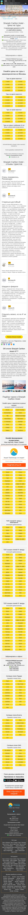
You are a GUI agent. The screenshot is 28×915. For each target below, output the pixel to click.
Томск (20, 427)
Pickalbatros (20, 728)
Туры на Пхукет (22, 863)
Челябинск (20, 430)
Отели (9, 1)
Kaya (20, 689)
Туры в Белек (13, 858)
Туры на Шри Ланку (14, 844)
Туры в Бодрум (13, 860)
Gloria (20, 692)
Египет (20, 481)
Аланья (20, 472)
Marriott (7, 762)
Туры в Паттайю (6, 865)
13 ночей (7, 90)
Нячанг (20, 504)
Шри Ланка (7, 510)
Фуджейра (20, 492)
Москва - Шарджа (21, 886)
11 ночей (7, 87)
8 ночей (20, 81)
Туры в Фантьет (22, 865)
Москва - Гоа (15, 887)
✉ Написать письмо (14, 820)
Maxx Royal (20, 684)
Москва (7, 409)
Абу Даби (20, 486)
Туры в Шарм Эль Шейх (9, 862)
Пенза (7, 424)
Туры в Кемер (5, 860)
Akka (7, 707)
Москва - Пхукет (21, 884)
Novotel (7, 731)
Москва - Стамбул (19, 889)
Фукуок (20, 507)
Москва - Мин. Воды (8, 880)
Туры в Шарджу (6, 863)
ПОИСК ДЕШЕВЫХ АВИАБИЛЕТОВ (14, 150)
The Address (7, 750)
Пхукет (20, 501)
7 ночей (7, 81)
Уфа (7, 415)
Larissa (20, 687)
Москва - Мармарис (19, 881)
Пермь (20, 424)
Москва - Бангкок (20, 883)
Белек (7, 475)
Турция (7, 472)
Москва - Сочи (6, 876)
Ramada (7, 756)
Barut (20, 698)
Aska (20, 701)
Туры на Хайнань (8, 866)
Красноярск (20, 418)
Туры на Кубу (22, 844)
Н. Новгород (7, 421)
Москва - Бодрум (8, 881)
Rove (20, 753)
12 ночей (20, 87)
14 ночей (20, 90)
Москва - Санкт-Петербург (18, 876)
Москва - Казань (21, 878)
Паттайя (20, 495)
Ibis (7, 765)
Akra (20, 704)
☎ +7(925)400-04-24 (19, 63)
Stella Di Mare (20, 723)
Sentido (20, 726)
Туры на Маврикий (6, 847)
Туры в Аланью (6, 858)
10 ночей (20, 84)
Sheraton (7, 726)
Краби (20, 498)
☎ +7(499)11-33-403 (9, 63)
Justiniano (7, 692)
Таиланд (7, 495)
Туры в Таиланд (22, 842)
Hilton (20, 734)
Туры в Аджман (14, 863)
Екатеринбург (7, 412)
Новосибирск (7, 418)
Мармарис (7, 481)
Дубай (7, 489)
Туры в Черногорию (20, 850)
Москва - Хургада (8, 883)
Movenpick (20, 731)
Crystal (7, 698)
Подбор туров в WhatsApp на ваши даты (14, 153)
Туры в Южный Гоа (20, 868)
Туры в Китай (14, 847)
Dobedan (7, 695)
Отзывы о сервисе (14, 830)
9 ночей (7, 84)
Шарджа (7, 492)
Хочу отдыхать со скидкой (14, 792)
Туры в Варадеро (20, 866)
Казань (20, 412)
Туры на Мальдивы (8, 845)
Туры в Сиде (8, 870)
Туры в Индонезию (7, 850)
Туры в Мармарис (21, 858)
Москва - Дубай (13, 886)
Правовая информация (14, 832)
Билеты (13, 1)
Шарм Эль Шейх (20, 483)
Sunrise (7, 723)
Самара (7, 427)
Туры (6, 1)
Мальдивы (7, 513)
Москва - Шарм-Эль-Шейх (9, 884)
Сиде (7, 478)
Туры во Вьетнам (22, 847)
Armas (7, 704)
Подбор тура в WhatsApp (14, 835)
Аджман (20, 489)
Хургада (7, 483)
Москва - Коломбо (6, 887)
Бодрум (20, 478)
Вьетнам (7, 504)
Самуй (7, 498)
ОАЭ (7, 486)
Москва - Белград (14, 891)
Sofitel (20, 750)
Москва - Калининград (8, 878)
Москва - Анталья (20, 880)
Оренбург (20, 421)
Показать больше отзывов (14, 336)
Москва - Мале (22, 887)
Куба (20, 510)
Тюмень (7, 430)
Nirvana (7, 684)
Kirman (7, 689)
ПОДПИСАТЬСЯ (14, 465)
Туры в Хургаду (22, 860)
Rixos (20, 681)
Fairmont (7, 768)
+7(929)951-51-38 (14, 157)
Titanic (7, 681)
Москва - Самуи (6, 886)
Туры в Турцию (14, 842)
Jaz (7, 734)
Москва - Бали (7, 889)
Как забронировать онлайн (14, 827)
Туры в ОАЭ (14, 852)
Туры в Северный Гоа (8, 868)
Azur (7, 737)
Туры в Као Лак (14, 865)
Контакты (14, 816)
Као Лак (7, 501)
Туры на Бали (20, 870)
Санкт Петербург (20, 409)
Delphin (20, 695)
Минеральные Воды (20, 415)
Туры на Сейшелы (20, 845)
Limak (7, 687)
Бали (20, 513)
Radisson (7, 728)
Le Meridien (20, 762)
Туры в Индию (20, 848)
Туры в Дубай (21, 862)
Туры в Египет (5, 844)
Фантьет (7, 507)
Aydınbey (7, 701)
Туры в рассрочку (14, 828)
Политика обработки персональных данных (14, 833)
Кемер (20, 475)
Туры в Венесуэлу (8, 848)
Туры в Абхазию (6, 842)
